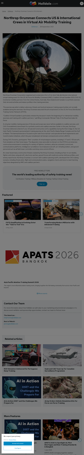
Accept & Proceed (17, 446)
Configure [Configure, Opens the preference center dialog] (18, 450)
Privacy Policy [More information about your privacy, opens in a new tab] (12, 442)
